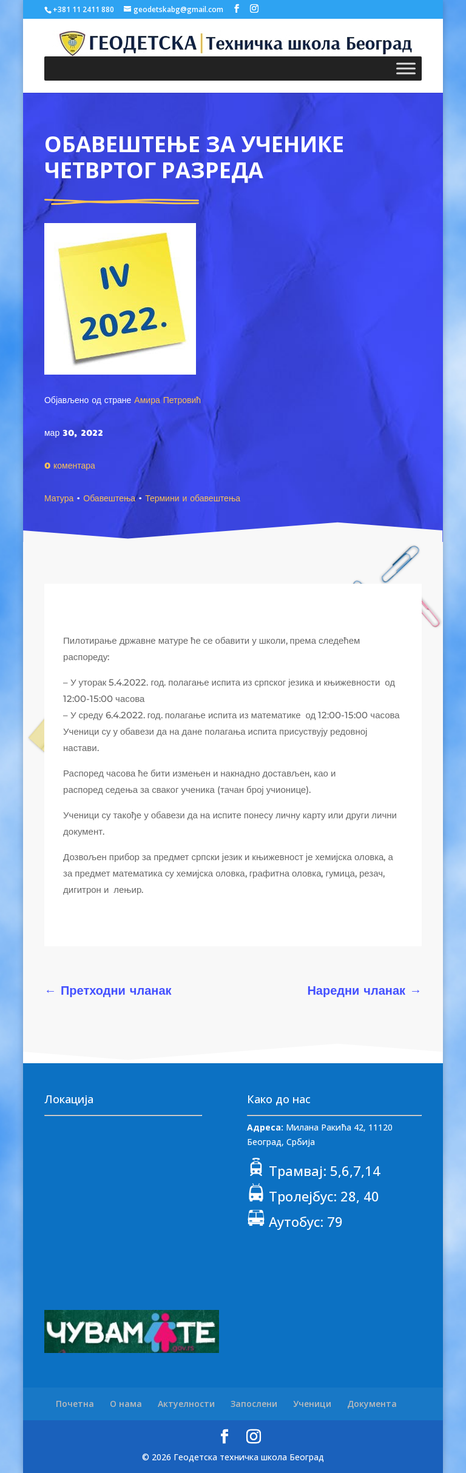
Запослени (254, 1403)
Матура (58, 497)
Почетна (75, 1403)
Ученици (312, 1403)
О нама (126, 1403)
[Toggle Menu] (406, 68)
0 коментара (69, 464)
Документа (372, 1403)
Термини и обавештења (192, 497)
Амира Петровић (167, 399)
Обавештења (109, 497)
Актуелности (186, 1403)
